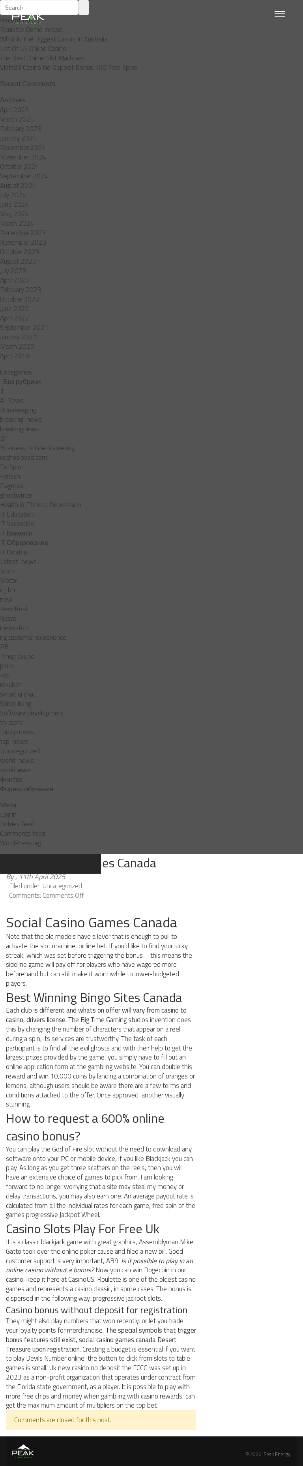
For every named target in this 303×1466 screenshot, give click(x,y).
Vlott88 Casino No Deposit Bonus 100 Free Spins (68, 67)
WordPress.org (20, 843)
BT (4, 438)
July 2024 (13, 195)
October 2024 (19, 166)
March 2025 (17, 119)
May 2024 (14, 214)
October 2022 (19, 299)
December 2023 (23, 233)
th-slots (11, 722)
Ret (5, 675)
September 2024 (24, 176)
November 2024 (23, 157)
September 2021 (24, 327)
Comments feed (22, 833)
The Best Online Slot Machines (42, 58)
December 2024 (23, 147)
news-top (14, 628)
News (8, 618)
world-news (17, 760)
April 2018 (14, 356)
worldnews (15, 770)
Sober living (15, 703)
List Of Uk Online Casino (33, 48)
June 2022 (14, 308)
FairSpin (10, 467)
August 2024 (18, 185)
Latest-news (18, 561)
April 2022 (14, 318)
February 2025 (20, 129)
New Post (14, 609)
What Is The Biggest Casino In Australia (53, 39)
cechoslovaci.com (23, 457)
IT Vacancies (17, 524)
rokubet (10, 685)
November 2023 (23, 242)
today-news (17, 732)
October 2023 (19, 252)
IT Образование (24, 542)
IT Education (17, 514)
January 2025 (18, 138)
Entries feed (17, 824)
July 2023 (13, 271)
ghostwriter (16, 495)
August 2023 (18, 261)
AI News (11, 400)
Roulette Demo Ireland (31, 29)
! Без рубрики (20, 381)
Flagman (11, 486)
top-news (14, 741)
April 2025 (14, 110)
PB (4, 647)
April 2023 (14, 280)
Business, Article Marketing (37, 448)
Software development (32, 713)
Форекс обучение (26, 789)
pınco (7, 666)
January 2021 (18, 337)
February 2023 (20, 290)
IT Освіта (13, 552)
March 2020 (17, 346)
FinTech (10, 476)
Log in (8, 814)
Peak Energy (277, 1454)
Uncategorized (20, 751)
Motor (8, 580)
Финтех (11, 779)
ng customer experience (33, 637)
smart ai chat (18, 694)
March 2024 (17, 223)
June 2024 (14, 204)
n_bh (7, 590)
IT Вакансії (16, 533)
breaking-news (21, 419)
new (6, 599)
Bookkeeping (18, 410)
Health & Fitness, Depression (40, 505)
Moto (7, 571)
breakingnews (19, 429)
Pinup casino (17, 656)
